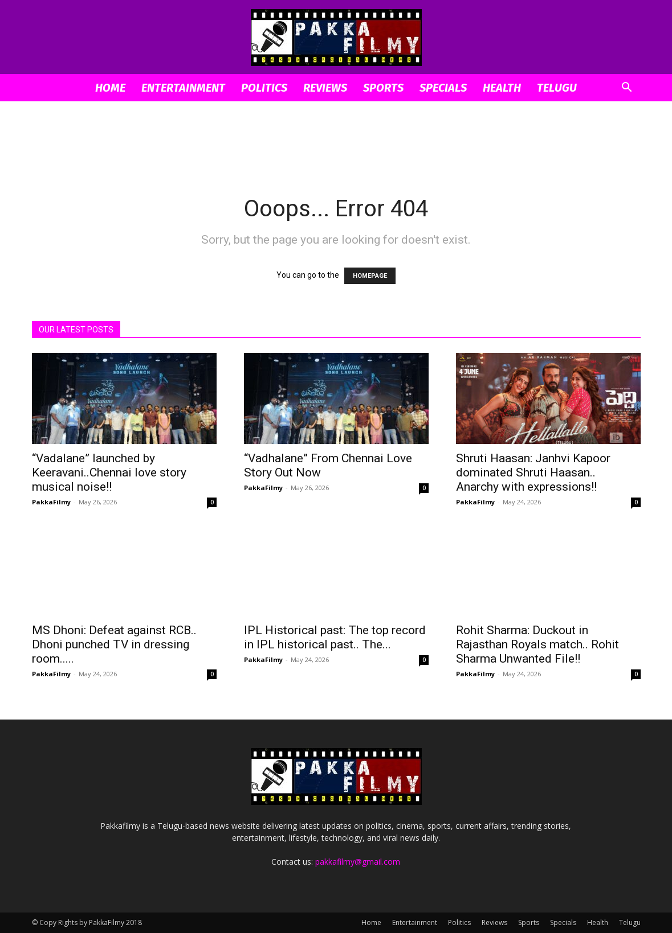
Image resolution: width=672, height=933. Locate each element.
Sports (383, 87)
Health (502, 87)
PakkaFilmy (51, 502)
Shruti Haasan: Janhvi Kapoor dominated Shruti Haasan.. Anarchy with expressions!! (533, 472)
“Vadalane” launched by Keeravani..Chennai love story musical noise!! (109, 472)
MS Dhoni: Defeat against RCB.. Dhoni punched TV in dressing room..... (114, 644)
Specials (443, 87)
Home (110, 87)
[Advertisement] (336, 140)
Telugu (557, 87)
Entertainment (183, 87)
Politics (264, 87)
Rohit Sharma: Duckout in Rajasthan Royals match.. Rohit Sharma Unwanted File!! (537, 644)
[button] (627, 88)
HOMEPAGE (370, 276)
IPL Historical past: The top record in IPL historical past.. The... (335, 637)
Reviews (325, 87)
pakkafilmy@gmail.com (357, 861)
